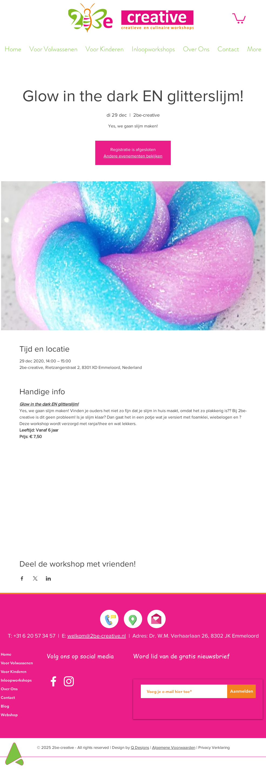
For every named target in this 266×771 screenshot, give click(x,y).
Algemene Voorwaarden (173, 747)
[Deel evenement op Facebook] (22, 578)
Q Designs (140, 747)
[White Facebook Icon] (53, 681)
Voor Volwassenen (17, 663)
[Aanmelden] (241, 691)
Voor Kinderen (13, 671)
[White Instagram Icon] (69, 681)
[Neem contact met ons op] (109, 619)
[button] (239, 17)
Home (6, 654)
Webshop (9, 714)
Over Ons (9, 688)
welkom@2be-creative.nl (96, 636)
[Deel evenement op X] (35, 578)
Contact (8, 697)
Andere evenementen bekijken (133, 156)
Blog (5, 706)
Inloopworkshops (16, 680)
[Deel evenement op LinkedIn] (48, 578)
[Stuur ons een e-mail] (156, 617)
